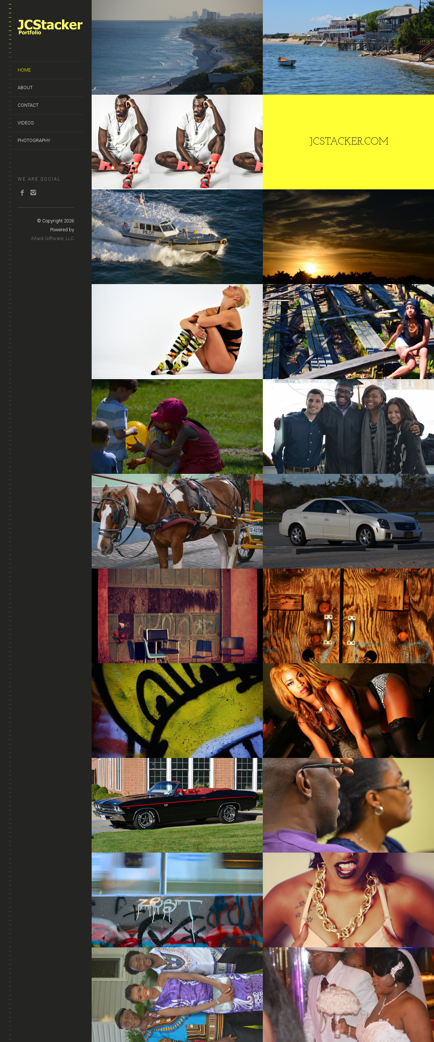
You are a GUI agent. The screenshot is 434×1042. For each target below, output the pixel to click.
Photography (34, 140)
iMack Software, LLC (52, 238)
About (25, 87)
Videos (26, 123)
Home (24, 70)
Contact (28, 105)
